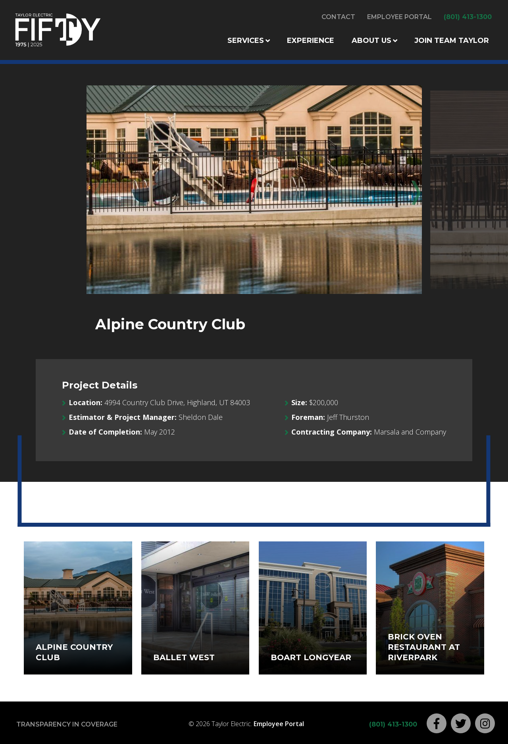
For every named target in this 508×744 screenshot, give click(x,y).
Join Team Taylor (451, 40)
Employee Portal (399, 17)
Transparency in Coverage (66, 724)
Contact (338, 17)
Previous (97, 190)
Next (410, 190)
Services (245, 40)
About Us (371, 40)
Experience (310, 40)
